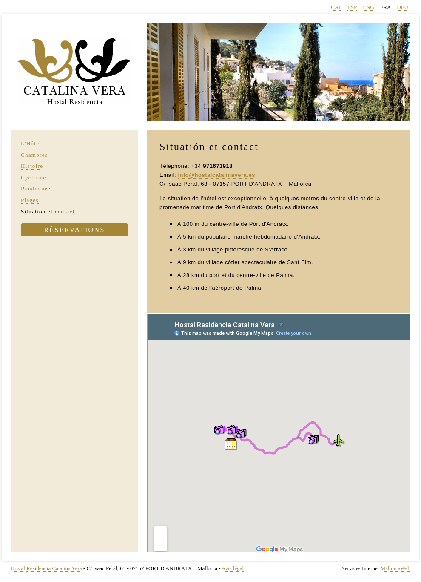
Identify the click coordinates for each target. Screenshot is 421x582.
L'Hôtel (31, 143)
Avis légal (233, 568)
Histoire (32, 166)
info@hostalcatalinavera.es (216, 175)
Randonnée (36, 188)
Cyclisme (33, 177)
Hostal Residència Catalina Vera (46, 568)
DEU (402, 7)
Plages (30, 200)
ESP (352, 7)
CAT (336, 7)
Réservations (74, 229)
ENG (368, 7)
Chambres (34, 155)
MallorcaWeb (395, 568)
